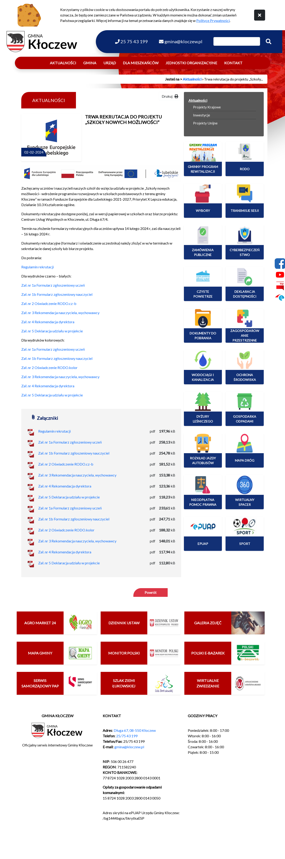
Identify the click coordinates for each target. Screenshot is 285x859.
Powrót (150, 592)
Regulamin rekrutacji (37, 267)
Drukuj (170, 96)
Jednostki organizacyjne (191, 63)
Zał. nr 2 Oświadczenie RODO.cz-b (48, 303)
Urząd (109, 63)
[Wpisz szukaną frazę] (236, 41)
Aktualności (63, 63)
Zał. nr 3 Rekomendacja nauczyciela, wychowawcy (60, 312)
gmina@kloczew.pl (129, 747)
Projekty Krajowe (207, 107)
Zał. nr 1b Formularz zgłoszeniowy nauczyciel (56, 294)
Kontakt (233, 63)
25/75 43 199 (126, 736)
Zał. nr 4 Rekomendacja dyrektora (47, 322)
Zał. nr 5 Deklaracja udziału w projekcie (52, 331)
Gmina (89, 63)
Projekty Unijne (205, 123)
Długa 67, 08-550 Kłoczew (135, 730)
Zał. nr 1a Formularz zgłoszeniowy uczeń (53, 285)
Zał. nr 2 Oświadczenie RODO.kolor (49, 367)
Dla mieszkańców (141, 63)
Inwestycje (201, 115)
